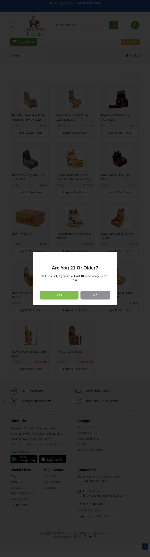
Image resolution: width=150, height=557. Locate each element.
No (95, 295)
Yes (59, 295)
